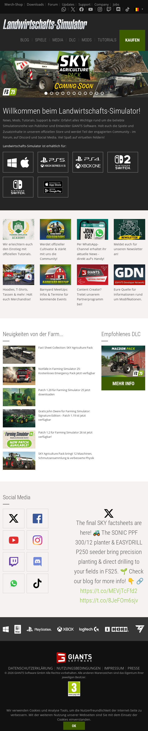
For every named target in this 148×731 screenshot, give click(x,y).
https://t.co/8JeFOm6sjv (109, 600)
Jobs (116, 4)
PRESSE (134, 668)
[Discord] (118, 9)
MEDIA (57, 39)
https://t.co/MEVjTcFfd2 (108, 590)
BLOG (24, 39)
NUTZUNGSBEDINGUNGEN (79, 668)
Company (101, 4)
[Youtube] (91, 9)
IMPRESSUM (114, 668)
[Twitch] (109, 9)
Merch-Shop (14, 4)
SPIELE (40, 39)
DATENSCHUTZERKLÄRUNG (30, 668)
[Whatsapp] (64, 9)
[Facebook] (82, 9)
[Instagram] (100, 9)
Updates (68, 4)
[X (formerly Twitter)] (73, 9)
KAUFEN (132, 40)
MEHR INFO (123, 383)
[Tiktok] (127, 9)
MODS (87, 39)
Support (84, 4)
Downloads (35, 4)
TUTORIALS (107, 39)
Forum (53, 4)
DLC (72, 39)
